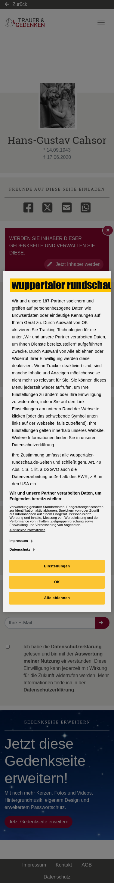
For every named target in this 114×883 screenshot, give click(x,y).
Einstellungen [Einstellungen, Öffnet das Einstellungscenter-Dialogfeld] (57, 566)
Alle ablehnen (57, 598)
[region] (57, 441)
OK (57, 582)
